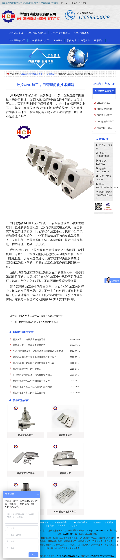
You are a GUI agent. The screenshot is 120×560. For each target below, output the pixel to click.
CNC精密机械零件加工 (65, 511)
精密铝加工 (65, 473)
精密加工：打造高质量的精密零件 (29, 339)
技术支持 (73, 3)
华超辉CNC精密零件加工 (102, 556)
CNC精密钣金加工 (39, 40)
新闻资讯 (71, 40)
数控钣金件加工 (25, 435)
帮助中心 (64, 3)
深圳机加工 (17, 95)
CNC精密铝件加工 (61, 522)
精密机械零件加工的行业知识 (27, 369)
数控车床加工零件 (25, 473)
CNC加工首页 (16, 32)
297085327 (101, 164)
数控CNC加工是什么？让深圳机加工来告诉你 (41, 315)
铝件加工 (23, 112)
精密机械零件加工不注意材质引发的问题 (32, 386)
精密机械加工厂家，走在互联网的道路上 (38, 322)
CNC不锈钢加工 (17, 40)
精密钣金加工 (65, 435)
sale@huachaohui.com (107, 187)
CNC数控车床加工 (105, 121)
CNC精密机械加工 (37, 32)
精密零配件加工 (104, 127)
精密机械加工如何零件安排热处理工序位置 (33, 363)
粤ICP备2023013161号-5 (68, 556)
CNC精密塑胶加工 (81, 522)
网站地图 (73, 525)
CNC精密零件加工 (60, 32)
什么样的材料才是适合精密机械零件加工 (32, 375)
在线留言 (82, 3)
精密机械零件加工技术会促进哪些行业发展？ (34, 357)
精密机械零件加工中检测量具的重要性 (31, 381)
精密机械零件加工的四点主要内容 (29, 392)
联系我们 (99, 40)
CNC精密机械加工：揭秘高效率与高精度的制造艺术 (38, 351)
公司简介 (85, 40)
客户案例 (58, 40)
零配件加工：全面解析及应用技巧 (29, 345)
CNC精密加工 (81, 32)
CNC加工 (54, 95)
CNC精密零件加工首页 (32, 74)
